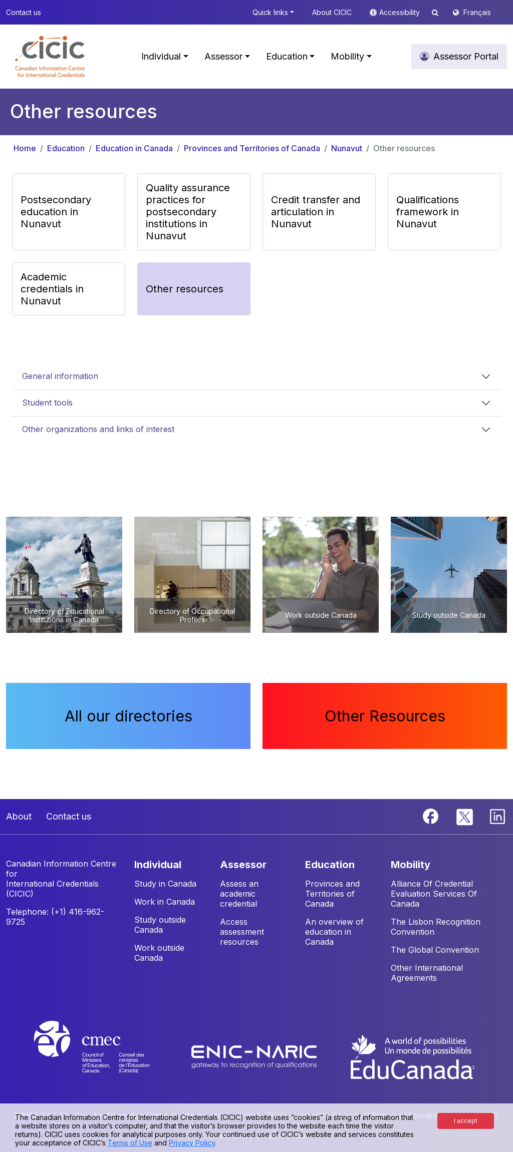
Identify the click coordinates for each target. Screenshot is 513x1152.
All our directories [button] (128, 716)
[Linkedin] (497, 816)
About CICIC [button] (332, 12)
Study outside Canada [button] (160, 925)
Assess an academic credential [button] (239, 894)
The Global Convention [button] (435, 950)
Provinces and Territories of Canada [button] (332, 894)
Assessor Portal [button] (465, 56)
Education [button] (287, 56)
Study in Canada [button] (165, 884)
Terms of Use (130, 1142)
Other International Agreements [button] (427, 973)
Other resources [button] (184, 289)
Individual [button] (161, 56)
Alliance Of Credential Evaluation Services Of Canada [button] (434, 894)
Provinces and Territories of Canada (252, 148)
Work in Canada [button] (164, 902)
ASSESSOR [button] (243, 865)
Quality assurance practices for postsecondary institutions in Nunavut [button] (188, 212)
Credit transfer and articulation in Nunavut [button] (315, 212)
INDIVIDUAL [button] (157, 865)
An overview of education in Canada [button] (334, 932)
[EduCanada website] (411, 1056)
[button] (50, 57)
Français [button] (477, 12)
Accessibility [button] (400, 12)
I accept (465, 1120)
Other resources (404, 148)
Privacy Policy (192, 1142)
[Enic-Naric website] (255, 1056)
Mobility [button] (347, 56)
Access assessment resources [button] (242, 932)
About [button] (19, 816)
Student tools (47, 403)
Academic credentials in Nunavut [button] (52, 289)
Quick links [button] (270, 12)
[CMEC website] (105, 1056)
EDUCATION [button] (330, 865)
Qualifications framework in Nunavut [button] (427, 212)
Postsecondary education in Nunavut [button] (56, 212)
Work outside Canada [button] (159, 953)
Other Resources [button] (385, 716)
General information (60, 376)
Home (25, 148)
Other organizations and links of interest (98, 429)
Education (66, 148)
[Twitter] (465, 816)
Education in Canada (134, 148)
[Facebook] (431, 816)
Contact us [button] (23, 12)
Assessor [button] (223, 56)
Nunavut (346, 148)
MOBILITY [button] (410, 865)
